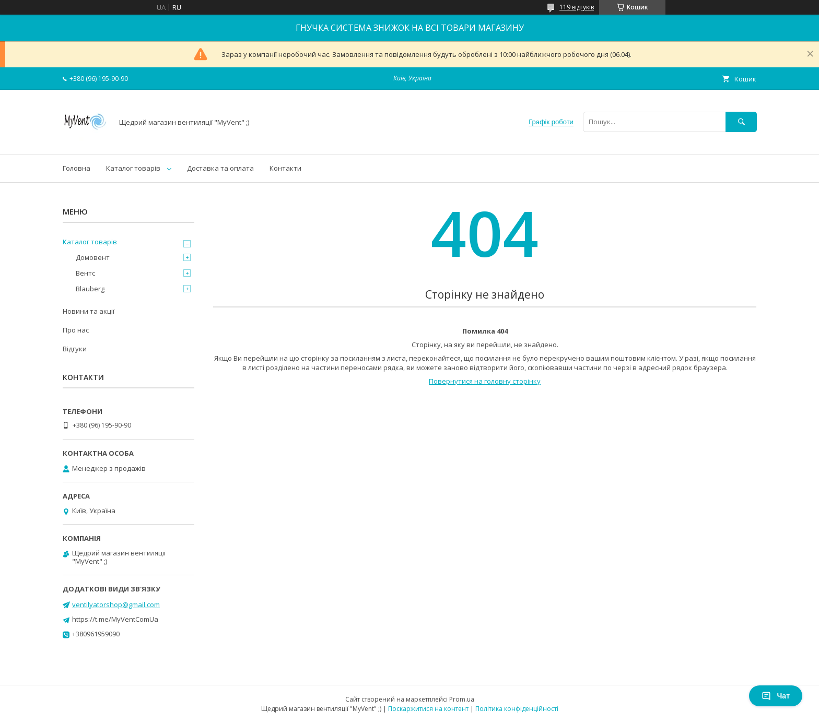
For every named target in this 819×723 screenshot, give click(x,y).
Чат (776, 696)
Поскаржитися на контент (428, 708)
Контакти (285, 168)
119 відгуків (576, 7)
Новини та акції (88, 311)
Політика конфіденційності (516, 708)
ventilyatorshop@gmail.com (116, 604)
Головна (76, 168)
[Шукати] (741, 122)
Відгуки (75, 348)
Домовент (93, 257)
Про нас (76, 330)
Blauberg (90, 288)
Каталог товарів (133, 168)
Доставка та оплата (220, 168)
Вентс (85, 273)
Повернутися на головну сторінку (485, 381)
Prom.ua (461, 699)
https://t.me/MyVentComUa (115, 619)
